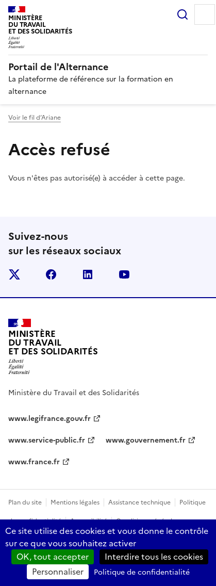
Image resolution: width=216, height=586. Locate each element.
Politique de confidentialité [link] (142, 572)
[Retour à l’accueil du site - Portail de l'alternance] (53, 347)
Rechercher (182, 14)
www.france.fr (34, 462)
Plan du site (25, 502)
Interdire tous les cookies (154, 556)
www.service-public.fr (46, 440)
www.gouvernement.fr (146, 440)
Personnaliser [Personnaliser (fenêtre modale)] (58, 571)
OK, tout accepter (52, 556)
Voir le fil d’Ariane (34, 117)
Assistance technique (139, 502)
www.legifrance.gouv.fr (49, 418)
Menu (204, 14)
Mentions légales (75, 502)
